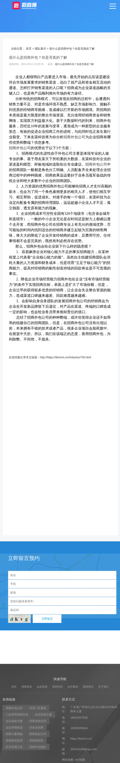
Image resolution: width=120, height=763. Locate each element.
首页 (33, 48)
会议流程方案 (14, 756)
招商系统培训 (37, 756)
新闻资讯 (88, 722)
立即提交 (47, 618)
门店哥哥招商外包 (17, 749)
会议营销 (42, 722)
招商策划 (26, 722)
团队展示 (44, 48)
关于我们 (103, 722)
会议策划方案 (43, 749)
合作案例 (72, 722)
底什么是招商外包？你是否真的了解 (78, 64)
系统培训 (57, 722)
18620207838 (79, 752)
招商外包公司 (78, 137)
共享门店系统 (37, 743)
